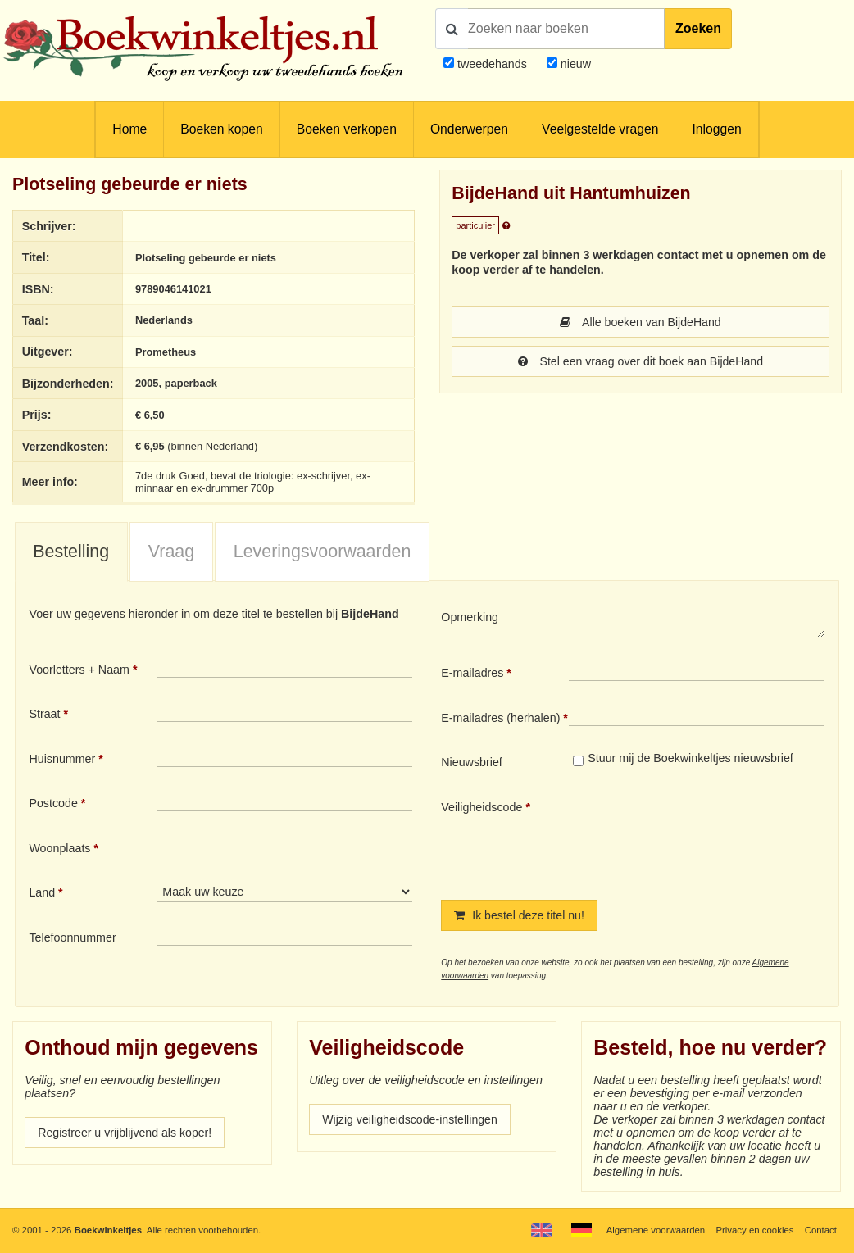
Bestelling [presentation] (71, 551)
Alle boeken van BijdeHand (640, 322)
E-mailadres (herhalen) (500, 717)
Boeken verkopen (347, 129)
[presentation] (705, 837)
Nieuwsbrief (471, 762)
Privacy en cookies (754, 1230)
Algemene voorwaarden (655, 1230)
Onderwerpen (469, 129)
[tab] (71, 552)
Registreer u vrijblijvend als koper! (125, 1132)
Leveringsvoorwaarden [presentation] (322, 551)
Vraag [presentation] (171, 551)
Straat (44, 713)
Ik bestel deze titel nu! (519, 915)
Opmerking (469, 617)
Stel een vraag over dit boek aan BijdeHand (641, 361)
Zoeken (698, 28)
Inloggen (716, 129)
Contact (821, 1230)
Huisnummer (62, 758)
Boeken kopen (221, 129)
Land (42, 892)
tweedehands (492, 63)
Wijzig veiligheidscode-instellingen (410, 1119)
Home (129, 129)
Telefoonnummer (72, 937)
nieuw (574, 63)
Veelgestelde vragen (600, 129)
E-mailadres (472, 672)
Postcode (53, 803)
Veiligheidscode (481, 807)
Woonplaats (59, 848)
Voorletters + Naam (79, 669)
